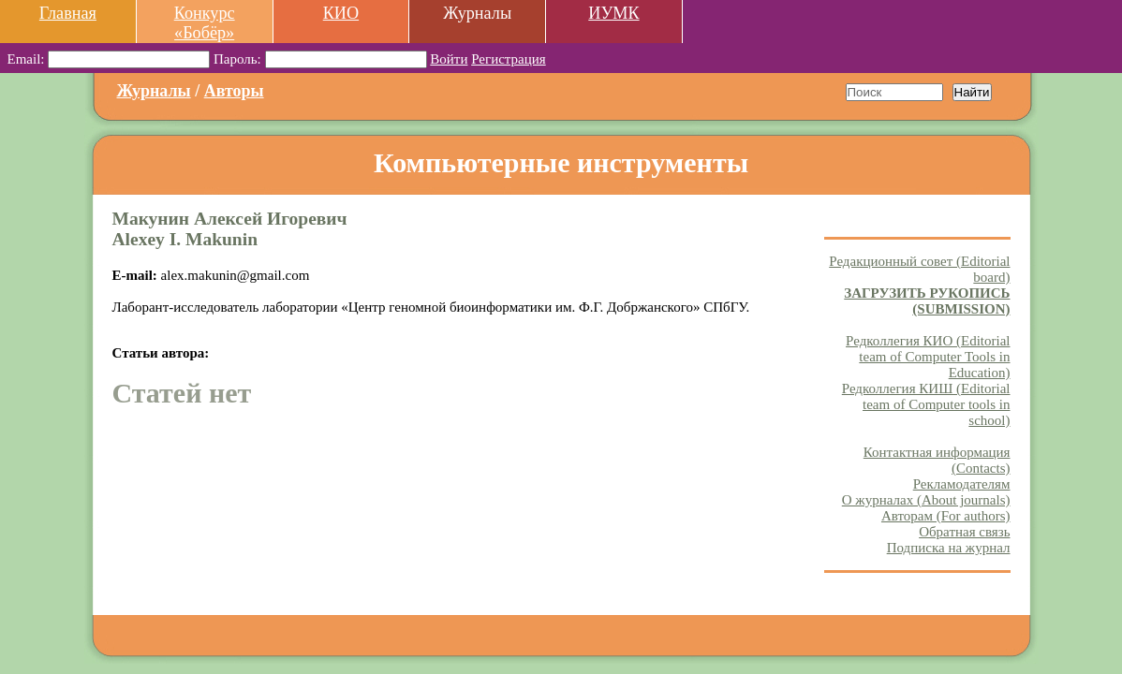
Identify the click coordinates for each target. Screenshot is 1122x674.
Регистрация (508, 58)
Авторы (234, 90)
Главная (67, 13)
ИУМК (613, 13)
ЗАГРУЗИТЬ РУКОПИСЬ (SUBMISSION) (927, 301)
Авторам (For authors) (946, 515)
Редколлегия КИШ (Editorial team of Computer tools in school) (926, 404)
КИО (341, 13)
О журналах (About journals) (926, 499)
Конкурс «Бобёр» (204, 23)
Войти (448, 58)
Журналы (154, 90)
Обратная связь (964, 531)
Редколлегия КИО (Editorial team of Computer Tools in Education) (928, 356)
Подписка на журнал (949, 547)
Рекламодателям (962, 483)
